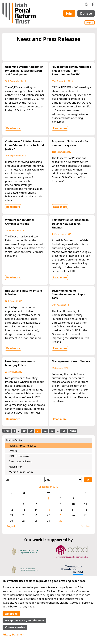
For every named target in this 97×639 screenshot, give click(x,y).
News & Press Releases (22, 445)
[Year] (62, 479)
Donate (86, 13)
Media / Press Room (21, 472)
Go (88, 479)
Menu (89, 22)
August (11, 526)
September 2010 (49, 486)
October (85, 526)
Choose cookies (15, 627)
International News (20, 461)
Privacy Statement (13, 634)
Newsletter (15, 466)
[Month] (23, 479)
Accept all (11, 613)
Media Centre (14, 440)
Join (69, 13)
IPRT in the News (19, 456)
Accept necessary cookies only (24, 620)
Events (13, 451)
